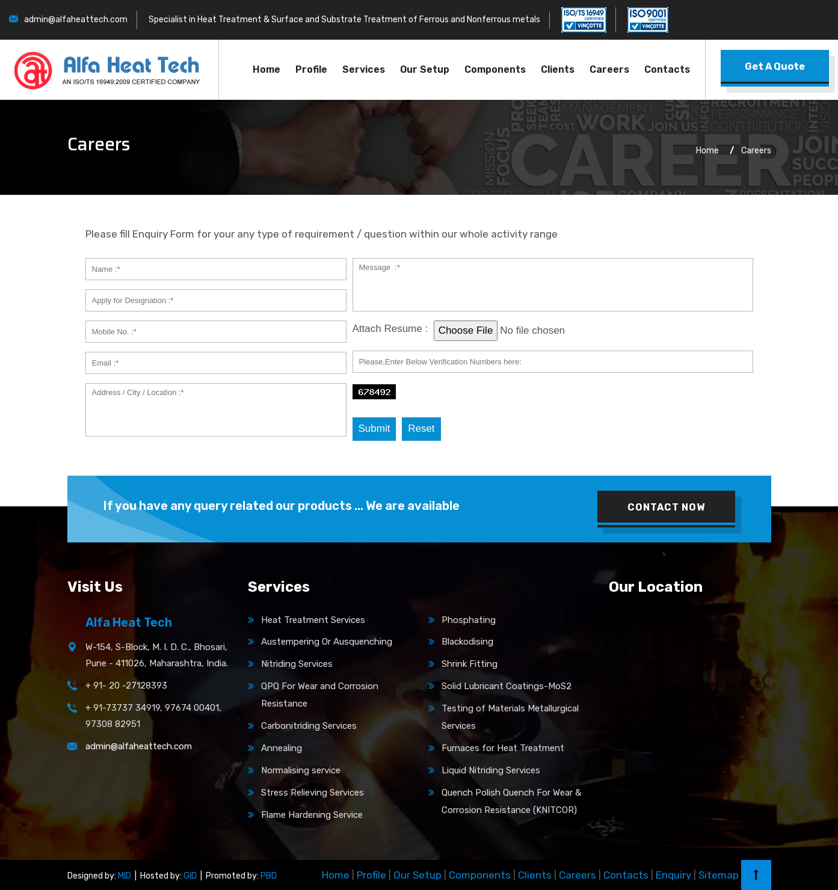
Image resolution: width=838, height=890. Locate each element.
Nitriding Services (297, 663)
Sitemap (718, 875)
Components (495, 69)
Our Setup (424, 69)
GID (189, 876)
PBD (268, 876)
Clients (558, 69)
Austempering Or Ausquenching (326, 641)
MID (123, 876)
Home (266, 69)
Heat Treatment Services (313, 620)
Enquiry (673, 875)
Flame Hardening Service (312, 814)
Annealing (281, 748)
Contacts (667, 69)
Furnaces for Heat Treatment (503, 748)
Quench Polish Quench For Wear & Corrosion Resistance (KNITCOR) (511, 801)
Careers (609, 69)
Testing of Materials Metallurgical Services (510, 717)
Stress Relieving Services (312, 792)
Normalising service (300, 770)
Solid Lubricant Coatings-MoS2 (507, 686)
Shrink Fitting (470, 663)
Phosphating (469, 620)
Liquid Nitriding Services (491, 770)
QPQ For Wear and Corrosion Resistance (319, 695)
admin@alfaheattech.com (76, 19)
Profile (311, 69)
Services (363, 69)
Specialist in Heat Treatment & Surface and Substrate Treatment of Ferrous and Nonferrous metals (344, 19)
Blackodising (467, 641)
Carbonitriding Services (309, 725)
